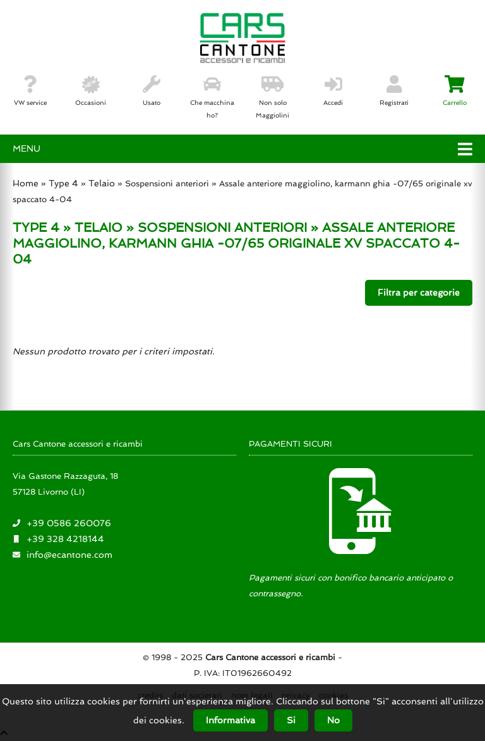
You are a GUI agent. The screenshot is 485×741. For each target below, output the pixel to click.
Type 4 (63, 183)
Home (26, 183)
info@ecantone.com (69, 555)
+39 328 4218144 (65, 539)
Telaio (101, 183)
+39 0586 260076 (69, 523)
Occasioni (90, 91)
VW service (30, 91)
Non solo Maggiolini (272, 97)
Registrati (394, 91)
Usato (151, 91)
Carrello (455, 91)
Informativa (230, 720)
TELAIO (99, 227)
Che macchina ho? (212, 97)
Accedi (333, 91)
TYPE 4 (36, 227)
